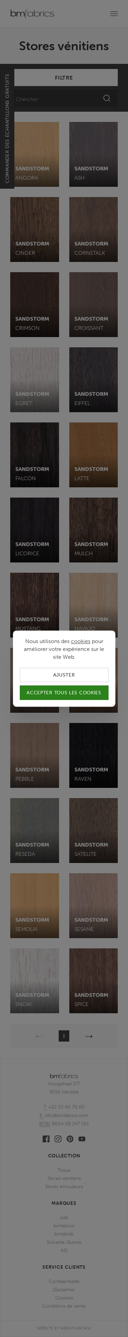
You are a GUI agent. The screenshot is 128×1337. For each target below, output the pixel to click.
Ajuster (64, 675)
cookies (80, 641)
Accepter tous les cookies (64, 693)
